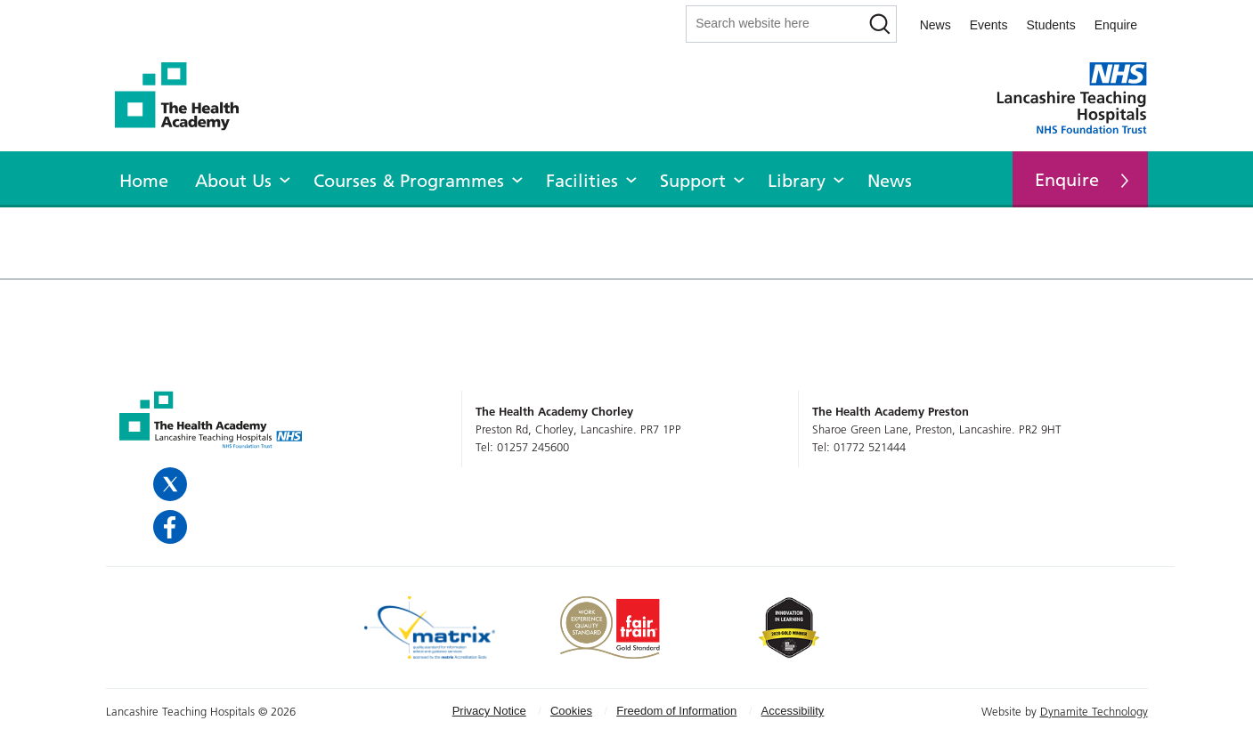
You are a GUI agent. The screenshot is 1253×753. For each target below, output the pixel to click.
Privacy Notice (489, 710)
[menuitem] (144, 178)
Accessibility (793, 710)
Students (1050, 25)
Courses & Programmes (408, 180)
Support (693, 180)
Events (989, 25)
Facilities (582, 180)
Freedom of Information (676, 710)
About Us (233, 180)
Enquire (1115, 25)
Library (797, 180)
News (935, 25)
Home (143, 180)
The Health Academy (186, 96)
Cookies (571, 710)
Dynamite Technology (1094, 711)
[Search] (880, 24)
